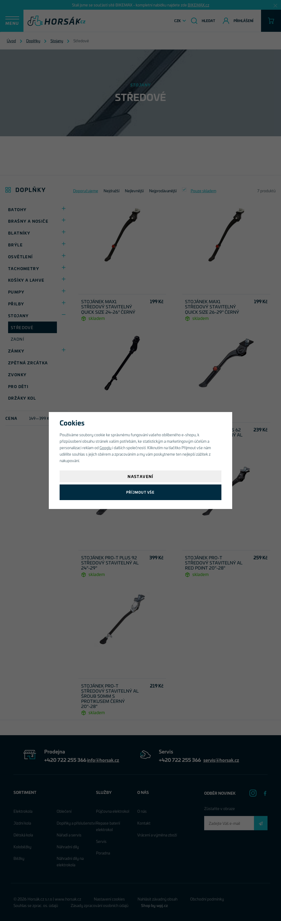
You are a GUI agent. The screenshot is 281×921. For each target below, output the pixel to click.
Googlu (105, 447)
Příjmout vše (140, 492)
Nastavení (140, 476)
